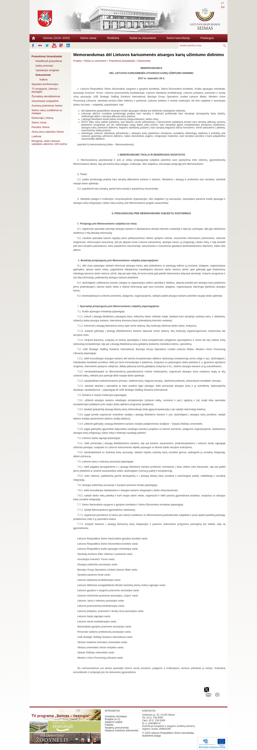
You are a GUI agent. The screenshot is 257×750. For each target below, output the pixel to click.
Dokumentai (43, 74)
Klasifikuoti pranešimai (49, 60)
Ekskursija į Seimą (42, 117)
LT (222, 3)
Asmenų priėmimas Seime (47, 105)
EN (222, 7)
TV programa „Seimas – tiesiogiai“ (46, 90)
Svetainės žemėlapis (116, 716)
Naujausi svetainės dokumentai (121, 730)
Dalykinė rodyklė (113, 722)
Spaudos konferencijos (45, 84)
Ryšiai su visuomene (143, 38)
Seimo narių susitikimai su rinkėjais (47, 112)
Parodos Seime (41, 127)
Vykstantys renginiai (47, 70)
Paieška (109, 724)
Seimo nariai (88, 38)
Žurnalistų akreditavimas (46, 96)
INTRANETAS (112, 710)
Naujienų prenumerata (117, 727)
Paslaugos (207, 38)
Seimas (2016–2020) (56, 38)
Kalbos (44, 79)
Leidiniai (36, 136)
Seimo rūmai (39, 122)
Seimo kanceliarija (178, 38)
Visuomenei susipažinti (45, 100)
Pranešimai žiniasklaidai (47, 56)
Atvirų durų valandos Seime (48, 131)
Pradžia (77, 60)
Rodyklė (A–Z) (112, 719)
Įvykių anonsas (44, 65)
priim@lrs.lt (154, 723)
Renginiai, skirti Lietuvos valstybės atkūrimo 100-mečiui (49, 142)
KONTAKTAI (148, 710)
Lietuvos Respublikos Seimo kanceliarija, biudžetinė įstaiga (168, 734)
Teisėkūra (113, 38)
